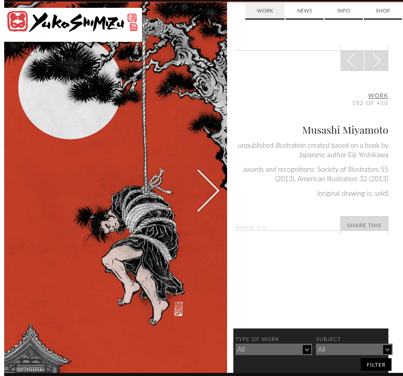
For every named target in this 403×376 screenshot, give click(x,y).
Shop (383, 10)
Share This (364, 225)
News (304, 10)
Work (265, 10)
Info (343, 10)
